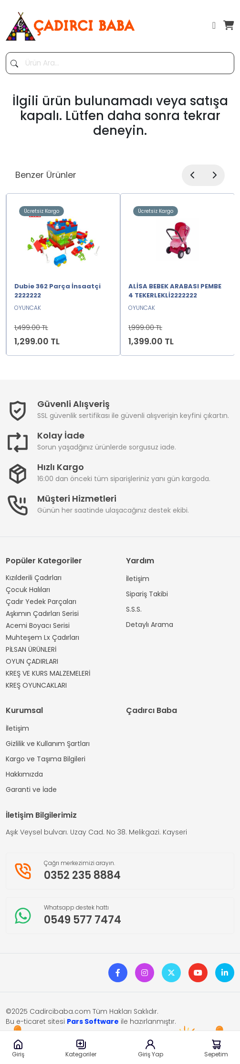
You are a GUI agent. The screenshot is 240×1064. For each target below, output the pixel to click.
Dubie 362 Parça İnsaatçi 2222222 (57, 291)
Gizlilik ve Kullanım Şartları (48, 743)
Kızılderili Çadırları (34, 577)
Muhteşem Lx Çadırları (42, 637)
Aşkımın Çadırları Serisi (42, 613)
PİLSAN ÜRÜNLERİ (31, 649)
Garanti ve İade (31, 789)
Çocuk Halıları (28, 589)
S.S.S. (134, 609)
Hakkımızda (24, 774)
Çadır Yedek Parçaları (41, 601)
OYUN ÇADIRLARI (32, 661)
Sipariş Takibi (147, 594)
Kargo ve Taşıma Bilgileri (45, 759)
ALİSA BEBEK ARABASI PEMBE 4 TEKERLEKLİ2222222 (174, 291)
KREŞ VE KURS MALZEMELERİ (48, 673)
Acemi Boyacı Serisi (38, 625)
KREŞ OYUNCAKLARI (36, 685)
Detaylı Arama (149, 624)
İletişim (137, 578)
